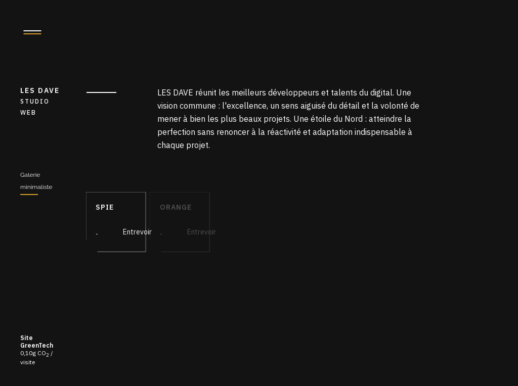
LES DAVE (43, 102)
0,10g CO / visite (36, 350)
